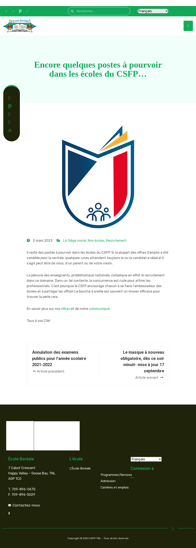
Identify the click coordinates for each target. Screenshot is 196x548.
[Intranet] (27, 11)
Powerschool (12, 106)
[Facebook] (13, 11)
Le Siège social (74, 240)
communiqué (99, 309)
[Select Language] (152, 11)
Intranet (12, 114)
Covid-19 (12, 130)
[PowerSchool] (20, 11)
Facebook (12, 122)
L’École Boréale (80, 468)
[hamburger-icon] (188, 26)
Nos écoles (96, 240)
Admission (108, 481)
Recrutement (116, 240)
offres (65, 309)
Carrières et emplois (115, 487)
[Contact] (6, 11)
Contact (12, 98)
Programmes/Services (116, 474)
